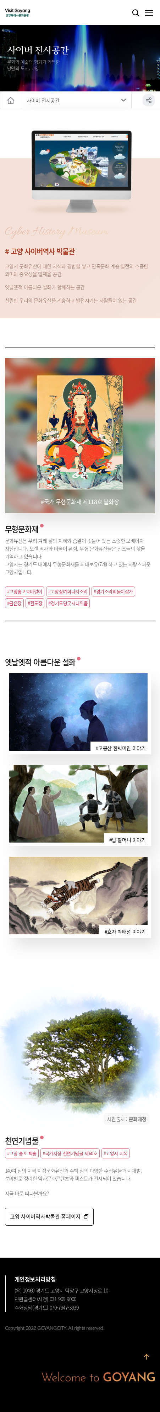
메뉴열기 (148, 13)
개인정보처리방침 (35, 1279)
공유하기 (149, 100)
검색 (135, 13)
